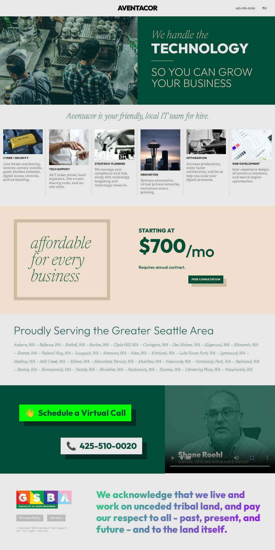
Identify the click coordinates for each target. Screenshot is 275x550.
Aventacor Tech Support (133, 8)
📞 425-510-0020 (101, 446)
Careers (56, 518)
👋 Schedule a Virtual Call (75, 412)
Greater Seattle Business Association (41, 495)
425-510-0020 (245, 8)
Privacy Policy (29, 518)
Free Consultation (206, 279)
